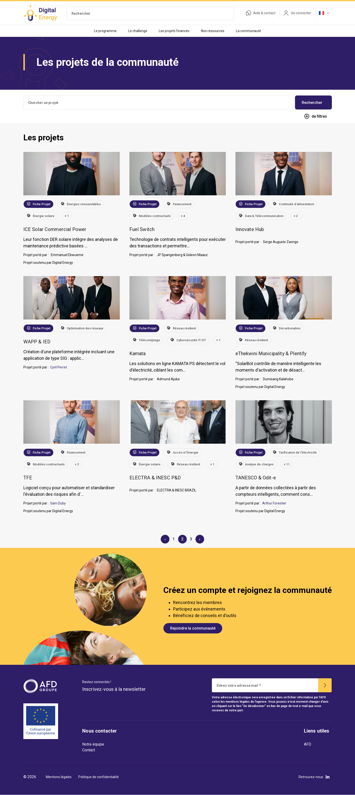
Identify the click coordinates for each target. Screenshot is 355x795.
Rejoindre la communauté (192, 628)
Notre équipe (93, 744)
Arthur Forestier (274, 503)
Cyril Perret (58, 367)
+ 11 (286, 464)
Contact (88, 750)
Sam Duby (58, 503)
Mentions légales (59, 777)
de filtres (315, 116)
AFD (307, 744)
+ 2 (296, 216)
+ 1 (67, 216)
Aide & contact (260, 13)
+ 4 (183, 216)
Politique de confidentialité (98, 777)
